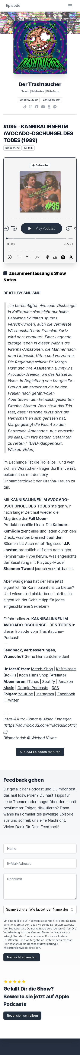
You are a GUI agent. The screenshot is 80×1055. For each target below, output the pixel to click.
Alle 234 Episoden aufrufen (40, 752)
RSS (55, 687)
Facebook (66, 694)
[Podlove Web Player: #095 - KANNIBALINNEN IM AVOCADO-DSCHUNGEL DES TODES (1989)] (40, 210)
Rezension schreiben (22, 1015)
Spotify (48, 681)
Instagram (45, 694)
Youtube (25, 694)
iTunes (33, 681)
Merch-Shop (42, 669)
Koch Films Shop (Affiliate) (42, 675)
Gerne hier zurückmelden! (47, 656)
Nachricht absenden (21, 957)
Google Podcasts (32, 687)
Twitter (12, 700)
